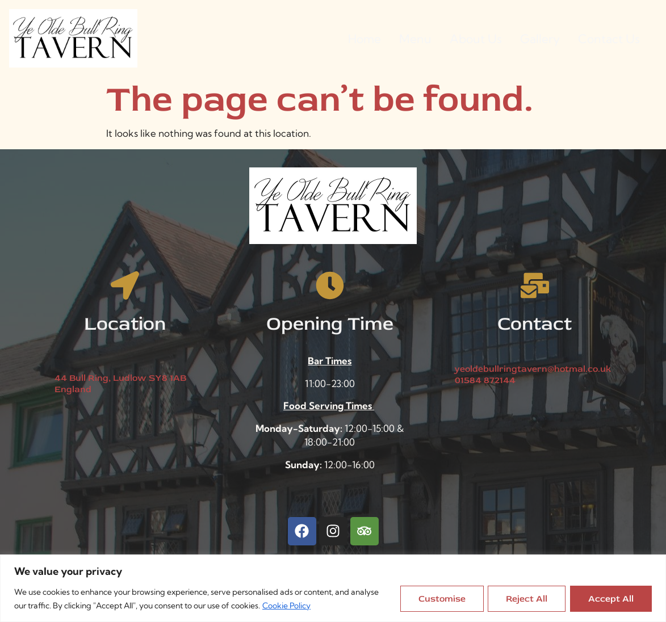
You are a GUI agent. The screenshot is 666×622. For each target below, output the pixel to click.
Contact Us (609, 38)
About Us (476, 38)
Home (364, 38)
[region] (333, 588)
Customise (435, 598)
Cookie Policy (286, 605)
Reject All (523, 598)
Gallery (540, 38)
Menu (415, 38)
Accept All (610, 598)
